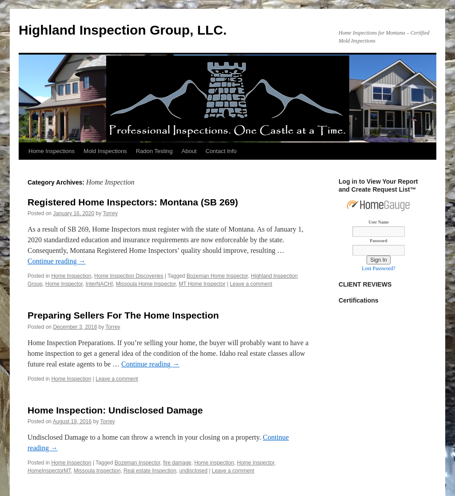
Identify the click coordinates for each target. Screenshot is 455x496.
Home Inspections (51, 151)
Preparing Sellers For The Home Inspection (123, 315)
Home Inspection (71, 276)
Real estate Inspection (150, 471)
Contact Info (220, 151)
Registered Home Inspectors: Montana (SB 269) (133, 202)
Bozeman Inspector (137, 463)
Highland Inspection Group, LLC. (123, 30)
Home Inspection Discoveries (128, 276)
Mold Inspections (105, 151)
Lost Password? (378, 268)
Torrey (110, 213)
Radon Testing (154, 151)
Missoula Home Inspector (146, 284)
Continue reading (57, 261)
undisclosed (194, 471)
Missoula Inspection (97, 471)
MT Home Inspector (202, 284)
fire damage (177, 463)
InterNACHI (99, 284)
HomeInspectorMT (49, 471)
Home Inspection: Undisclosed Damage (115, 410)
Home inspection (214, 463)
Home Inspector (64, 284)
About (189, 151)
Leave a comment (251, 284)
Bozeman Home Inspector (217, 276)
